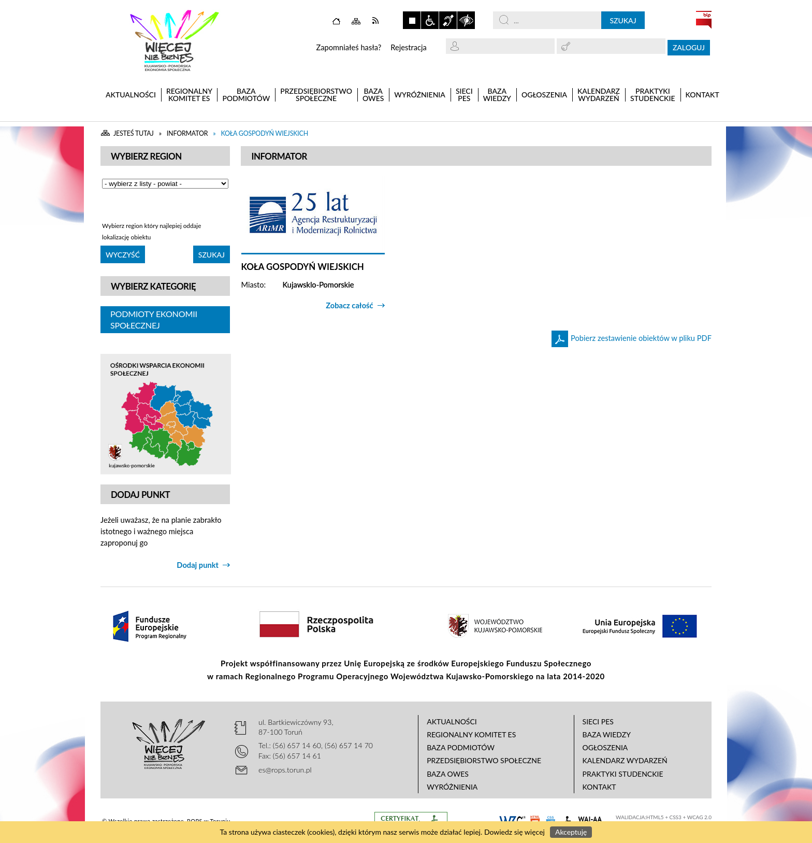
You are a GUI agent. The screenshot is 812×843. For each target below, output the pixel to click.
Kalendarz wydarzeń (625, 760)
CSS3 (676, 817)
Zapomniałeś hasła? (348, 47)
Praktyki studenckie (623, 773)
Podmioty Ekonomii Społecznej (153, 319)
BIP (704, 19)
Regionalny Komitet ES (471, 734)
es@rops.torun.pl (285, 769)
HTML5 (655, 817)
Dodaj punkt (198, 565)
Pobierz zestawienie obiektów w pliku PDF (641, 338)
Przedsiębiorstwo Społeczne (484, 760)
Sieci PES (598, 721)
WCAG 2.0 (699, 817)
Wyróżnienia (452, 786)
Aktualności (452, 721)
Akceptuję (571, 831)
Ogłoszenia (605, 747)
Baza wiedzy (607, 734)
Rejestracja (408, 47)
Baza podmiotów (461, 747)
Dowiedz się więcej (514, 831)
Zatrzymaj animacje (412, 20)
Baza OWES (448, 773)
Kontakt (599, 786)
